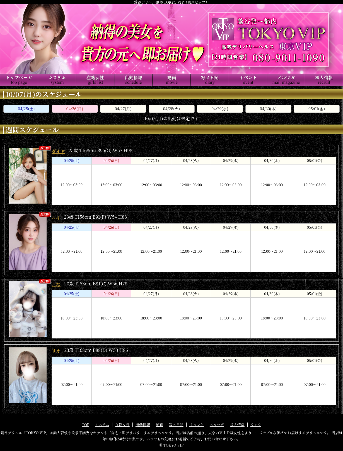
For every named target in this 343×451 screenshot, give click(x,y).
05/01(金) (316, 108)
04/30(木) (268, 108)
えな (56, 284)
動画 (159, 424)
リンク (255, 424)
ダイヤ (58, 151)
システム (102, 424)
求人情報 (237, 424)
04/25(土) (26, 108)
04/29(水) (219, 108)
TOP (85, 424)
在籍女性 (122, 424)
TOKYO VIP (173, 445)
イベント (196, 424)
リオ (56, 351)
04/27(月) (123, 108)
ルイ (56, 217)
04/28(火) (171, 108)
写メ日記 (176, 424)
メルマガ (217, 424)
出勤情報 (143, 424)
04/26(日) (74, 108)
